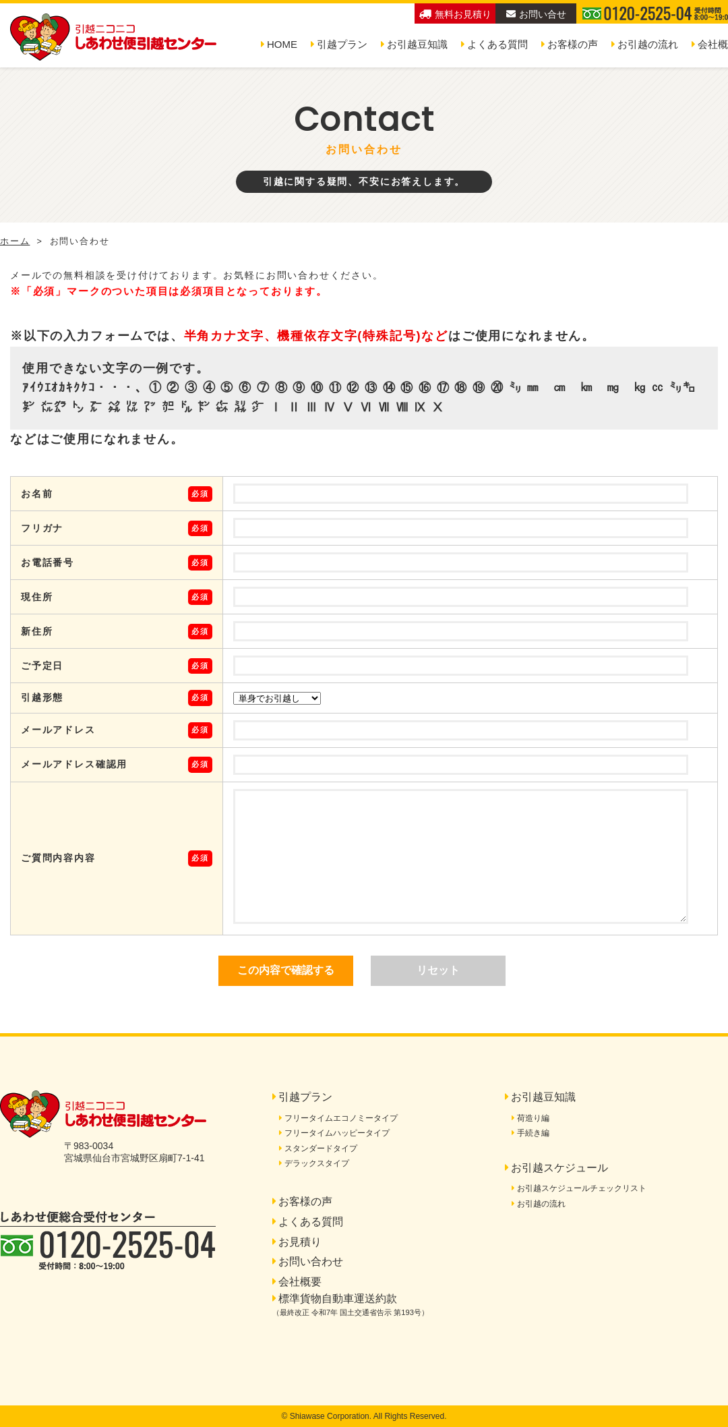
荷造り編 (533, 1118)
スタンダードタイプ (320, 1148)
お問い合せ (536, 14)
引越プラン (342, 44)
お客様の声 (572, 44)
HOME (282, 44)
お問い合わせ (310, 1261)
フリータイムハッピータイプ (337, 1133)
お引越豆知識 (417, 44)
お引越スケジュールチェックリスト (581, 1188)
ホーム (15, 241)
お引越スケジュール (559, 1167)
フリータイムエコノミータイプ (341, 1118)
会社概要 (300, 1281)
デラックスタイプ (316, 1163)
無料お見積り (455, 14)
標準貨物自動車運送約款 (350, 1304)
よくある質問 (497, 44)
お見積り (300, 1242)
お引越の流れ (647, 44)
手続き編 (533, 1133)
